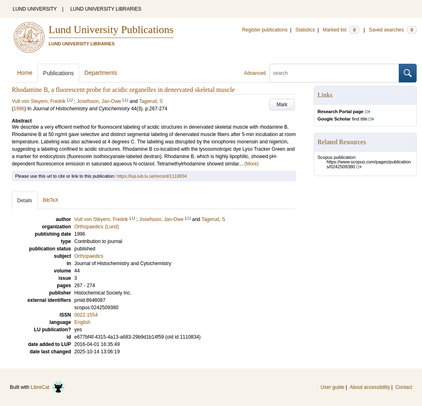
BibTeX (50, 200)
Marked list (341, 30)
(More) (251, 164)
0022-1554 (86, 315)
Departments (100, 72)
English (82, 322)
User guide (332, 387)
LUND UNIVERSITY (35, 9)
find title (342, 118)
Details (24, 200)
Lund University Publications (111, 30)
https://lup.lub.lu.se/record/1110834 (152, 176)
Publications (58, 73)
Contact (403, 387)
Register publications (264, 30)
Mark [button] (282, 104)
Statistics (305, 30)
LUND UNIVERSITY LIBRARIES (105, 9)
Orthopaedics (88, 256)
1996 (18, 109)
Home (24, 72)
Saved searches (393, 30)
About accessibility (370, 387)
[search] (334, 73)
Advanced (255, 73)
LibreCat (48, 387)
